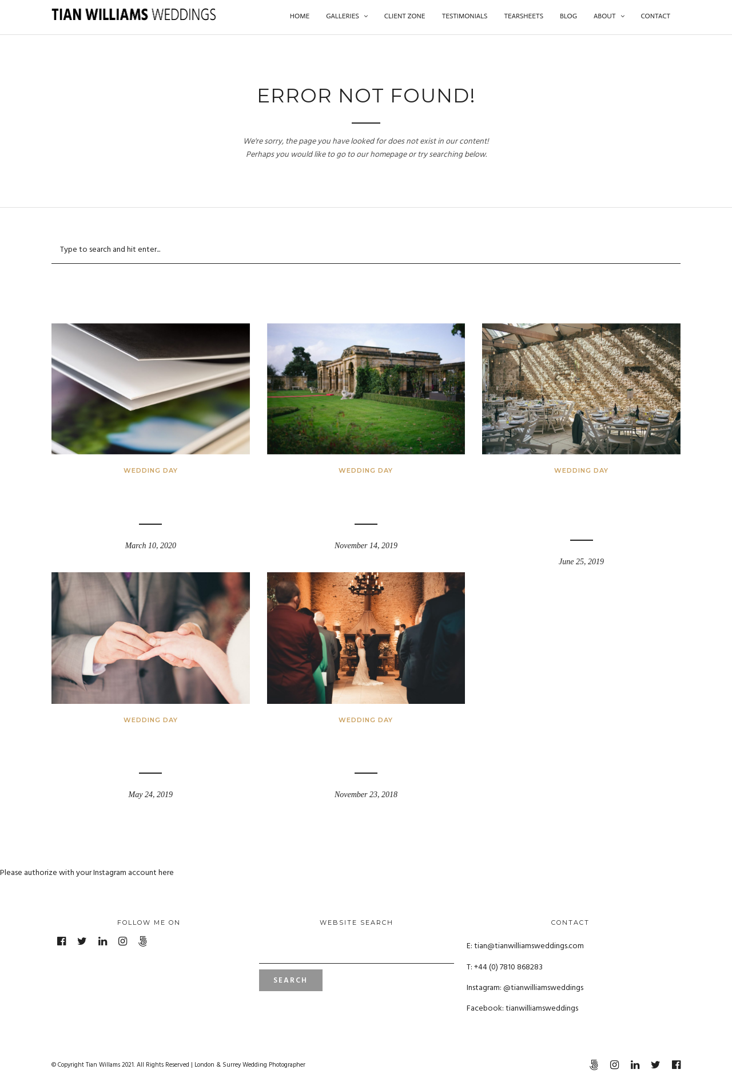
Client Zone (404, 16)
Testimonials (465, 16)
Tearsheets (523, 16)
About (604, 16)
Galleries (342, 16)
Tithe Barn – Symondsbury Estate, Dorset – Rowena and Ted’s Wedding (581, 503)
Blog (568, 16)
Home (299, 16)
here (166, 873)
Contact (655, 16)
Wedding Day (151, 470)
